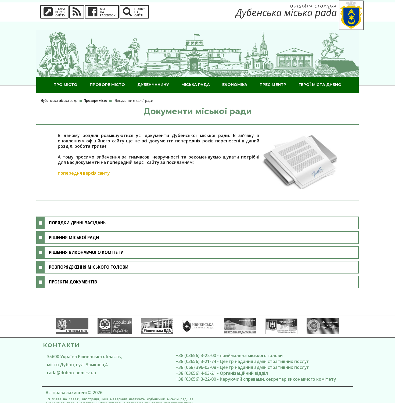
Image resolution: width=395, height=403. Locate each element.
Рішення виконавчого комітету (86, 243)
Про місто (65, 75)
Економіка (234, 75)
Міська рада (195, 75)
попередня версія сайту (84, 164)
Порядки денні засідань (77, 214)
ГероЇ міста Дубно (320, 75)
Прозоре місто (107, 75)
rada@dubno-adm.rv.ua (71, 364)
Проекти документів (73, 273)
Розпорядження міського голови (88, 258)
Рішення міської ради (74, 228)
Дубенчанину (153, 75)
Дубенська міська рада (59, 91)
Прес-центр (273, 75)
